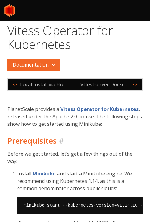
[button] (140, 10)
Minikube (44, 173)
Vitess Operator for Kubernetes (99, 109)
